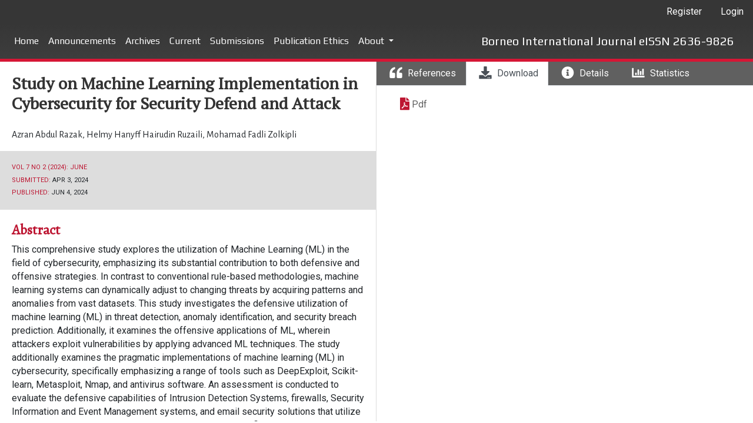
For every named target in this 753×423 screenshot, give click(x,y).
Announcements (82, 40)
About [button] (372, 40)
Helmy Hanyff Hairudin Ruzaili (145, 134)
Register (684, 11)
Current (185, 40)
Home (26, 40)
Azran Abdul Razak (48, 134)
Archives (142, 40)
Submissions (237, 40)
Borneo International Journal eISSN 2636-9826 (607, 41)
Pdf (419, 104)
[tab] (421, 74)
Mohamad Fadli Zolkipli (251, 134)
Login (732, 11)
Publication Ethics (311, 40)
